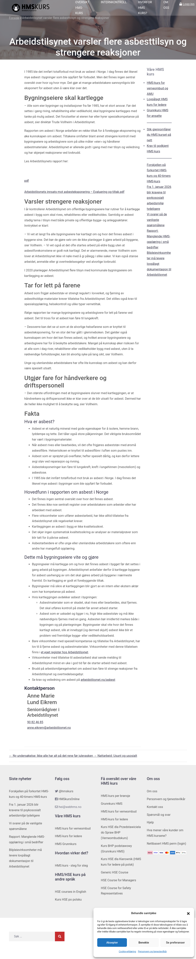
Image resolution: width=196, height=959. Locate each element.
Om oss (152, 791)
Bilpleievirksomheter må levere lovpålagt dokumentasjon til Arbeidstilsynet (159, 264)
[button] (188, 913)
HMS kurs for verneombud (73, 828)
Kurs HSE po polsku (68, 899)
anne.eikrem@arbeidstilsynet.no (49, 727)
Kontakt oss (155, 807)
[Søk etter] (32, 936)
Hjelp (150, 822)
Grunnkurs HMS (111, 803)
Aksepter (112, 942)
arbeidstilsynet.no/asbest (98, 680)
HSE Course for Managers (118, 880)
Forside (14, 18)
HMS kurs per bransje (115, 796)
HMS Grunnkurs (65, 844)
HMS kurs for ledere (68, 836)
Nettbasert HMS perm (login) (166, 843)
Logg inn (188, 4)
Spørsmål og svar (159, 815)
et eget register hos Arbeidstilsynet (64, 652)
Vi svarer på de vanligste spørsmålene (157, 220)
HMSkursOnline (68, 799)
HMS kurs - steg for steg (71, 865)
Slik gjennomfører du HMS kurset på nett (159, 135)
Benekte (144, 942)
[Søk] (60, 936)
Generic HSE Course (114, 872)
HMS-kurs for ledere (114, 819)
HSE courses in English (70, 892)
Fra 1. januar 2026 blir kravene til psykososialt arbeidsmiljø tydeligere (159, 198)
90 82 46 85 (35, 722)
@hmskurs (66, 791)
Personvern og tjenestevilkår (152, 951)
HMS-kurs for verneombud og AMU (157, 88)
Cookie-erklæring (127, 951)
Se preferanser (175, 942)
